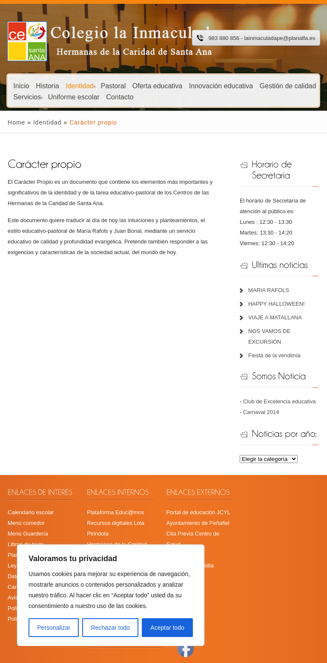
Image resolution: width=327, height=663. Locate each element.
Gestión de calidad (288, 85)
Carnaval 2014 (263, 412)
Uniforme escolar (74, 96)
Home (11, 122)
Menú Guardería (22, 533)
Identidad (80, 85)
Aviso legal (15, 587)
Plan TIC (12, 555)
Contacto (119, 96)
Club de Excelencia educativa (281, 401)
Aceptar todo (167, 627)
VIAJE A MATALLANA (277, 317)
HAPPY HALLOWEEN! (278, 304)
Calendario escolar (25, 512)
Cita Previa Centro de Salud (200, 533)
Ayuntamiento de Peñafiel (197, 523)
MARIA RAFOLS (270, 290)
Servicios (28, 96)
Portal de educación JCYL (198, 512)
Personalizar (53, 627)
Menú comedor (20, 523)
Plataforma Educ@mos (112, 512)
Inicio (21, 85)
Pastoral (113, 85)
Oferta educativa (157, 85)
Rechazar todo (110, 627)
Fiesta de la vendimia (276, 355)
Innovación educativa (221, 85)
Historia (47, 85)
